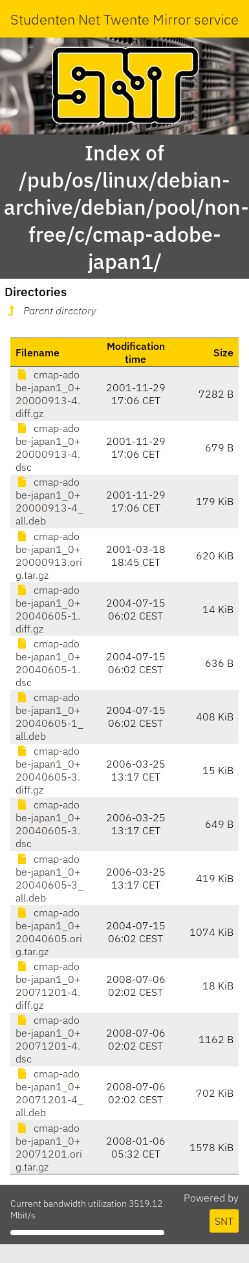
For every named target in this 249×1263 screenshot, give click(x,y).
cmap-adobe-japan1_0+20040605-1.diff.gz (48, 609)
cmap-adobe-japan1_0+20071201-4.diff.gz (48, 985)
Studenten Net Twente (79, 19)
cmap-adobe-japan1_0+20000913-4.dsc (48, 447)
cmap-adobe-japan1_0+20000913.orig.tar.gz (49, 555)
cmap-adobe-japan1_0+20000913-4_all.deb (49, 501)
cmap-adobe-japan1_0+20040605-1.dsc (48, 663)
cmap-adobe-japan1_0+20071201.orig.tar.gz (49, 1147)
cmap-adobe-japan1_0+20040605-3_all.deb (49, 878)
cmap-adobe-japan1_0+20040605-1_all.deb (49, 716)
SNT (224, 1220)
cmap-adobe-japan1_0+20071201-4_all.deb (49, 1093)
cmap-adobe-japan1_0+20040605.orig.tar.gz (49, 932)
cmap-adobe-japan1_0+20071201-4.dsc (48, 1039)
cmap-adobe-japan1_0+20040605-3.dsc (48, 824)
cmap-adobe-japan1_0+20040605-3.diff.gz (48, 770)
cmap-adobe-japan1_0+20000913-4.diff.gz (48, 394)
